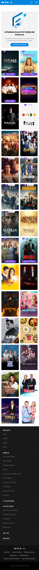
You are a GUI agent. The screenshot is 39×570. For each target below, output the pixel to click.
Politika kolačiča (24, 555)
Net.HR (6, 533)
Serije (5, 434)
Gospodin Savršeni (9, 482)
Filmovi (5, 438)
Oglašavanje (13, 555)
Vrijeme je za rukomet (10, 510)
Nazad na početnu (19, 44)
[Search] (37, 2)
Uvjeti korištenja (17, 552)
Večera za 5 (7, 527)
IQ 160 (5, 469)
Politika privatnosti (29, 552)
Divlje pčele (6, 486)
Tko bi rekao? (7, 478)
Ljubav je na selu (8, 491)
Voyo (4, 447)
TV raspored (8, 501)
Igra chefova (7, 461)
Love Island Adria (9, 456)
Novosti (6, 430)
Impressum (7, 552)
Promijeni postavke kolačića (11, 558)
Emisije (5, 443)
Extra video (8, 506)
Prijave (6, 538)
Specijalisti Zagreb (9, 465)
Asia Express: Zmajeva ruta (12, 474)
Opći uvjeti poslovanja (28, 558)
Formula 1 (6, 495)
